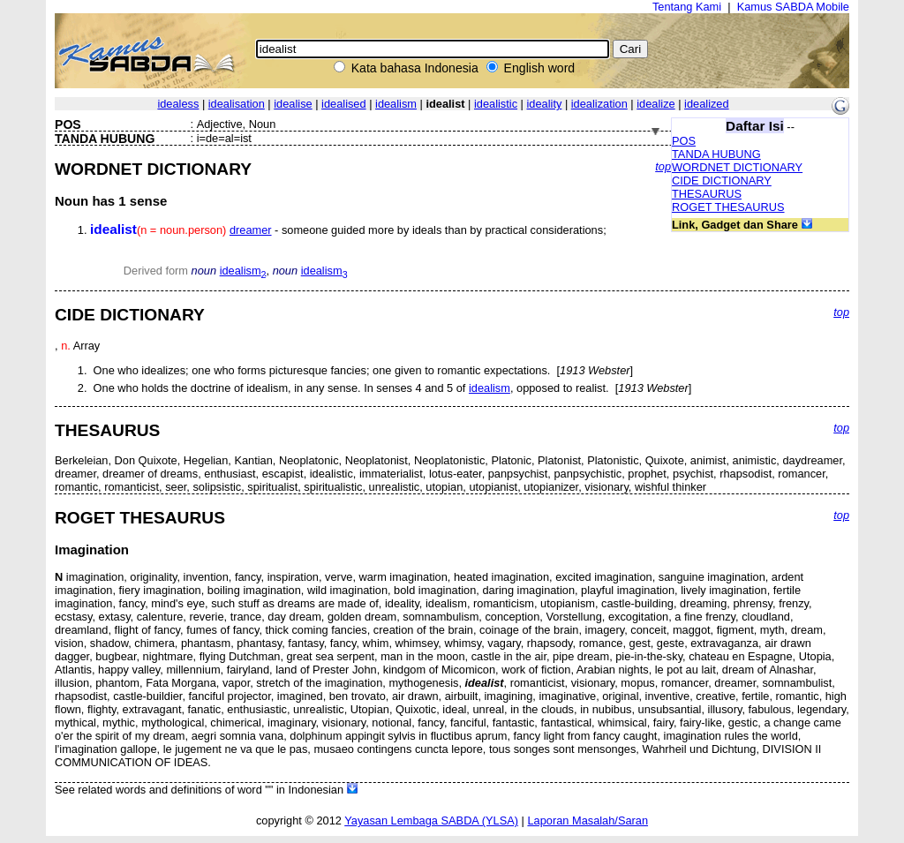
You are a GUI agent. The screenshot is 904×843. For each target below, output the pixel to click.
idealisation (236, 103)
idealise (293, 103)
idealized (706, 103)
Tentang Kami (686, 6)
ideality (544, 103)
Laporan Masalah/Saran (587, 820)
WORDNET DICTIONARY (737, 167)
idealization (599, 103)
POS (684, 140)
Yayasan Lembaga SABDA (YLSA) (431, 820)
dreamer (251, 230)
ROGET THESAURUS (728, 207)
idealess (178, 103)
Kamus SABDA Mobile (793, 6)
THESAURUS (707, 193)
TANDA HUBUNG (716, 154)
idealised (343, 103)
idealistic (495, 103)
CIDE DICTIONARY (722, 180)
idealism (396, 103)
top (663, 166)
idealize (655, 103)
